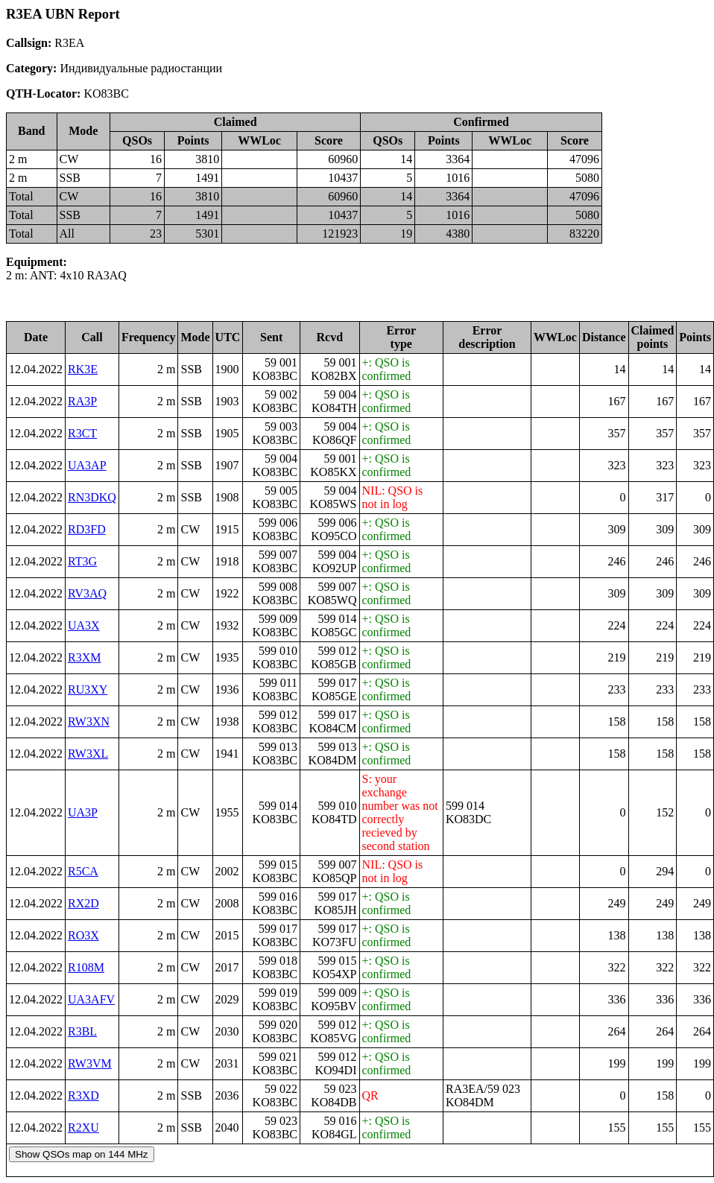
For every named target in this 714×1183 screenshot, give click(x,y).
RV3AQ (87, 593)
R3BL (82, 1031)
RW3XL (88, 753)
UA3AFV (91, 999)
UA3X (84, 625)
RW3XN (89, 721)
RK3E (83, 369)
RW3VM (90, 1063)
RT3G (82, 561)
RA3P (82, 401)
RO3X (83, 935)
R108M (86, 967)
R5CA (83, 871)
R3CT (82, 433)
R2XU (83, 1127)
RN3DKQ (92, 497)
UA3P (83, 812)
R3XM (84, 657)
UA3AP (87, 465)
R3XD (83, 1095)
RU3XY (87, 689)
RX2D (83, 903)
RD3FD (87, 529)
